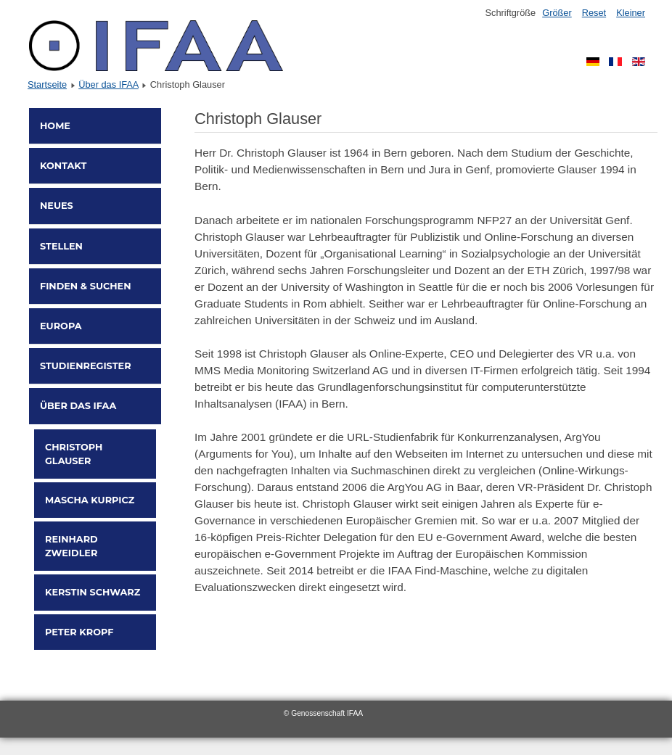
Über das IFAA (108, 84)
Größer (557, 12)
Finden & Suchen (85, 286)
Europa (60, 326)
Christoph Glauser (73, 454)
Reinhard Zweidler (71, 546)
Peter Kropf (79, 632)
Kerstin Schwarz (92, 592)
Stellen (61, 246)
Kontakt (63, 165)
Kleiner (630, 12)
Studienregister (85, 365)
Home (55, 125)
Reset (594, 12)
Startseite (47, 84)
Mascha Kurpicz (89, 500)
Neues (56, 205)
